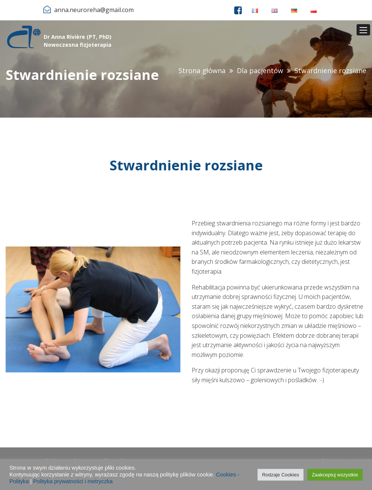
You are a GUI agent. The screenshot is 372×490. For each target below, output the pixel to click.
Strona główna (202, 70)
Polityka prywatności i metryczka (73, 481)
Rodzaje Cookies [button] (280, 475)
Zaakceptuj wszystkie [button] (335, 475)
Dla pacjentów (260, 70)
